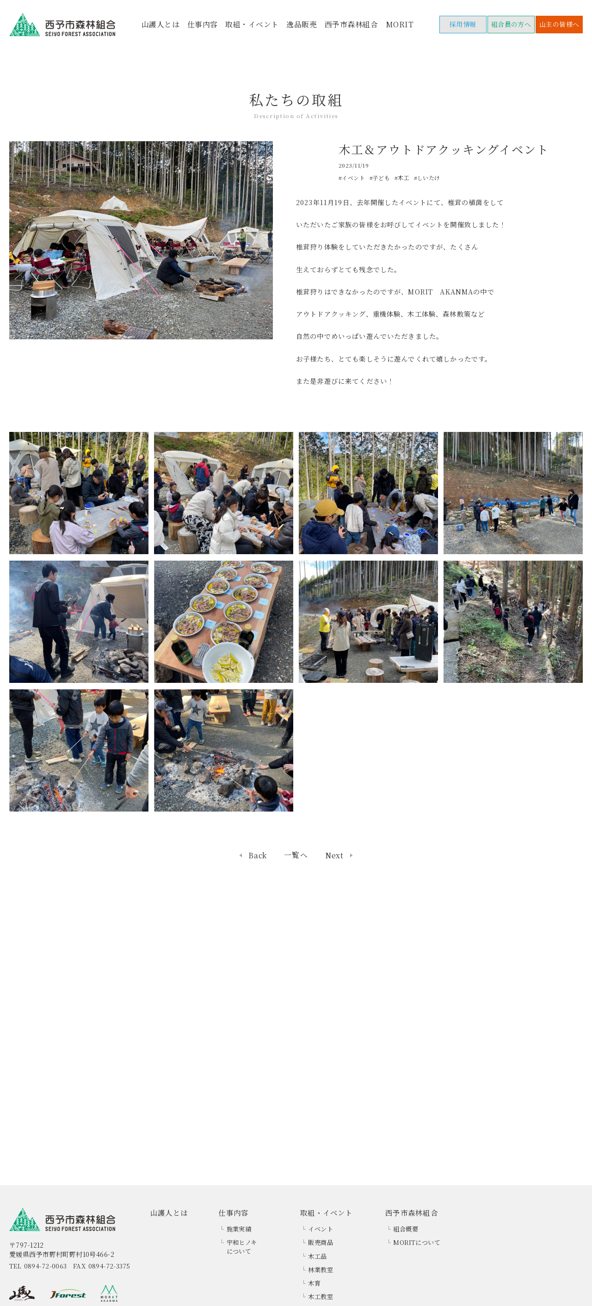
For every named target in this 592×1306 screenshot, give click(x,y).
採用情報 (463, 24)
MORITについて (416, 1242)
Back (257, 855)
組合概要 (405, 1229)
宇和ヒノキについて (242, 1247)
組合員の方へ (511, 24)
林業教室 (320, 1269)
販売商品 (320, 1242)
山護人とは (160, 24)
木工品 (317, 1256)
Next (334, 855)
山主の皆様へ (559, 24)
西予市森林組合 (351, 24)
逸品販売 (301, 24)
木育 (314, 1283)
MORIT (399, 24)
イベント (320, 1229)
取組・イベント (251, 24)
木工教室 (320, 1296)
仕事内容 (202, 24)
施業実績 (239, 1229)
